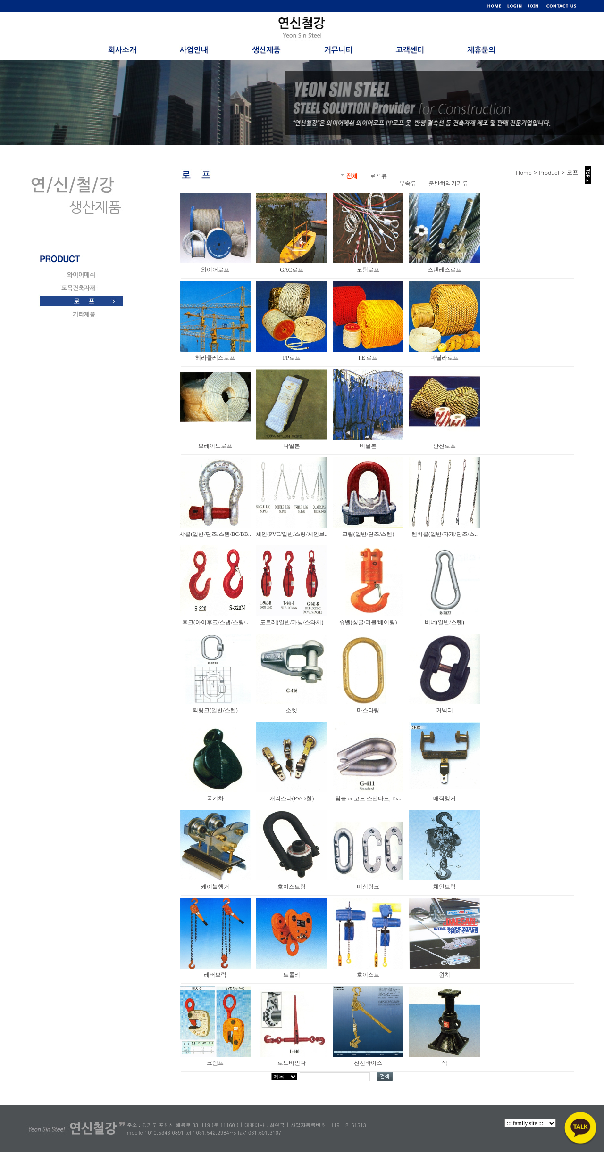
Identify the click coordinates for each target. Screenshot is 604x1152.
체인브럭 (444, 886)
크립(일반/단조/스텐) (368, 534)
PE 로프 (368, 357)
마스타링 (368, 710)
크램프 (215, 1063)
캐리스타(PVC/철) (291, 798)
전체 (352, 176)
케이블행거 (215, 886)
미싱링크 (368, 886)
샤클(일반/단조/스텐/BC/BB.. (215, 534)
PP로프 (291, 357)
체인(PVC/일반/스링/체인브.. (291, 534)
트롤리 (291, 974)
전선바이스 (368, 1063)
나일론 (291, 446)
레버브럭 (215, 974)
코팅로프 (368, 269)
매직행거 (444, 798)
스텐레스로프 (444, 269)
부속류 (407, 183)
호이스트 (368, 974)
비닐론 (368, 446)
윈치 (444, 974)
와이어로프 (215, 269)
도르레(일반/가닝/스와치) (292, 622)
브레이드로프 (215, 446)
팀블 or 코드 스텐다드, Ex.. (368, 798)
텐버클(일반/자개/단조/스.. (444, 534)
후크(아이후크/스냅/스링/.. (215, 622)
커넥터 (444, 710)
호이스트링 (291, 886)
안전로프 (444, 446)
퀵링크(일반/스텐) (215, 710)
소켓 (291, 710)
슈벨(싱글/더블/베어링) (368, 622)
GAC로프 (291, 269)
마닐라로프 (444, 357)
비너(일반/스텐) (444, 622)
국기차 (215, 798)
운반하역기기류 (448, 183)
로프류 (378, 176)
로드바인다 (291, 1063)
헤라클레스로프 (215, 357)
